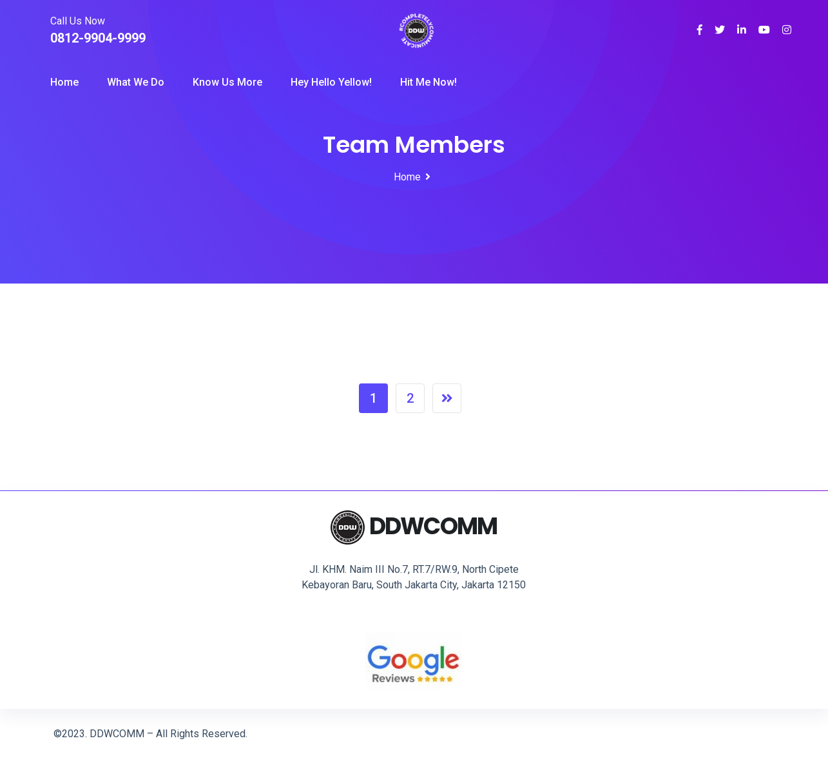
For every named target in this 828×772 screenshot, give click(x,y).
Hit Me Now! (428, 82)
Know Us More (227, 82)
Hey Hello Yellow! (331, 82)
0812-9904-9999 (98, 38)
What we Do (135, 82)
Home (64, 82)
